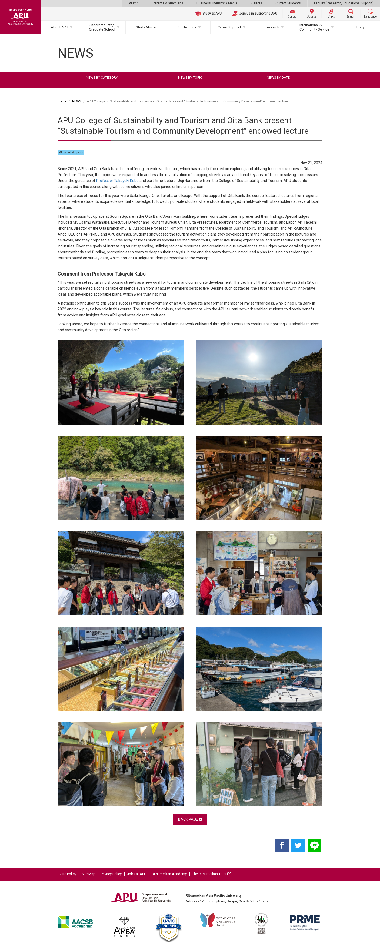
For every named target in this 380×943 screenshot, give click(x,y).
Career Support (229, 27)
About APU (59, 27)
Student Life (187, 27)
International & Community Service (314, 27)
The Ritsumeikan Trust (211, 874)
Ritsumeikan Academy (169, 874)
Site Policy (68, 874)
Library (359, 27)
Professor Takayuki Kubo (117, 180)
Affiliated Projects (71, 152)
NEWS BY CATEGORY (102, 77)
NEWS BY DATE (278, 77)
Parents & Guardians (168, 3)
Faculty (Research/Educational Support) (344, 3)
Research (272, 27)
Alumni (134, 3)
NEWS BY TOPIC (190, 77)
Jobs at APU (136, 874)
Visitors (256, 3)
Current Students (288, 3)
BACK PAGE (190, 819)
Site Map (88, 874)
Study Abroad (147, 27)
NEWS (76, 101)
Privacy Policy (111, 874)
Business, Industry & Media (216, 3)
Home (62, 101)
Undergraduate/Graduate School (102, 27)
